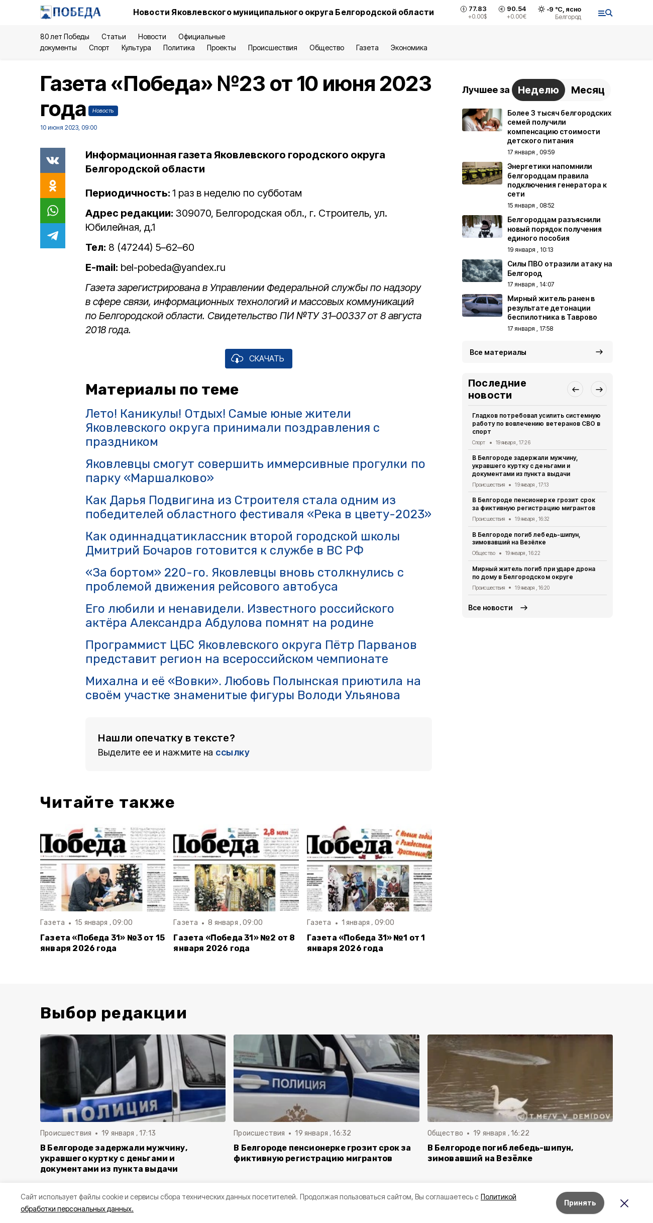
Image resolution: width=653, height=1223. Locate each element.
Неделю (538, 90)
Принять (580, 1202)
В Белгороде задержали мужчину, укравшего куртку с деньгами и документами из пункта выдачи (525, 466)
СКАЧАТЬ (266, 358)
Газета (367, 47)
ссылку (232, 752)
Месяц (588, 90)
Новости (152, 36)
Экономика (409, 47)
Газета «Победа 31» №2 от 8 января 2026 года (234, 943)
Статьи (113, 36)
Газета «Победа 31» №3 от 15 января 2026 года (102, 943)
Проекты (221, 47)
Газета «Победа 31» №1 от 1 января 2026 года (366, 943)
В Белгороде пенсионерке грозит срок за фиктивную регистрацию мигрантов (533, 504)
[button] (575, 389)
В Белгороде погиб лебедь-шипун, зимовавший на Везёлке (526, 538)
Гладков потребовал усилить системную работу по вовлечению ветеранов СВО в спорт (536, 423)
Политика (179, 47)
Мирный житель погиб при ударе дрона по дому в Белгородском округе (533, 573)
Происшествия (272, 47)
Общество (326, 47)
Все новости (490, 607)
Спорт (99, 47)
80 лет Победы (64, 36)
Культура (136, 47)
